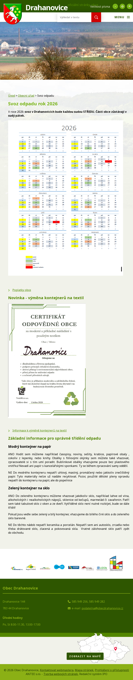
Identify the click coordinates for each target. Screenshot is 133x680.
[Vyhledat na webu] (71, 17)
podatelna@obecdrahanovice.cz (102, 608)
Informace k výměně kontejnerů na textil (39, 430)
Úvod (11, 96)
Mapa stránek (84, 670)
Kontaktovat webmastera (56, 670)
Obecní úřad (26, 96)
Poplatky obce (21, 290)
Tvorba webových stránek (60, 674)
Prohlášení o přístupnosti (112, 670)
